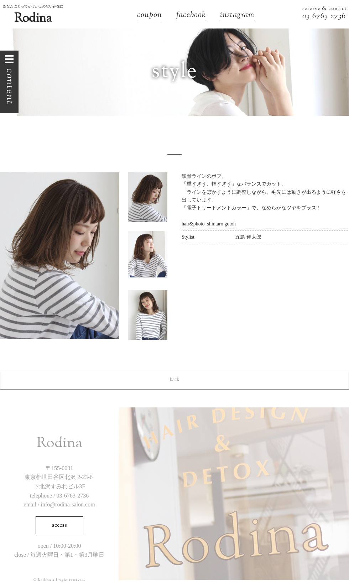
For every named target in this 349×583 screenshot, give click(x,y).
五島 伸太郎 (248, 237)
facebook (191, 15)
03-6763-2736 (73, 496)
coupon (149, 15)
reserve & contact (324, 8)
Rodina (33, 18)
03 (307, 16)
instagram (237, 15)
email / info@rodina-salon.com (59, 504)
